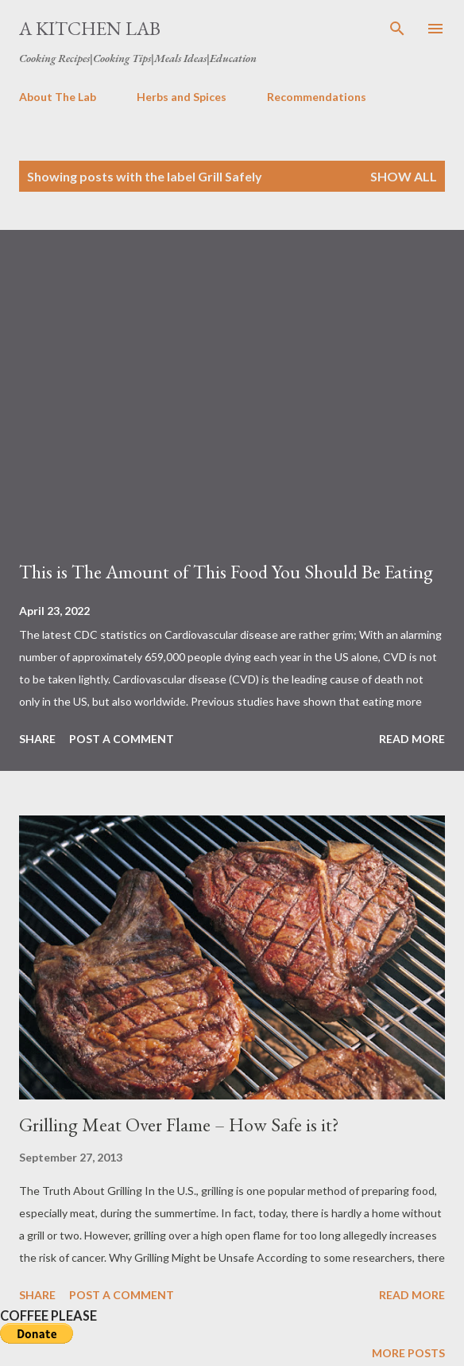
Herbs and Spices (181, 96)
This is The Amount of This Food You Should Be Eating (226, 571)
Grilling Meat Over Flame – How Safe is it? (179, 1124)
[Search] (397, 28)
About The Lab (57, 96)
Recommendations (316, 96)
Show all (403, 176)
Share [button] (37, 738)
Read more (412, 738)
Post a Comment (121, 738)
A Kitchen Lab (89, 28)
